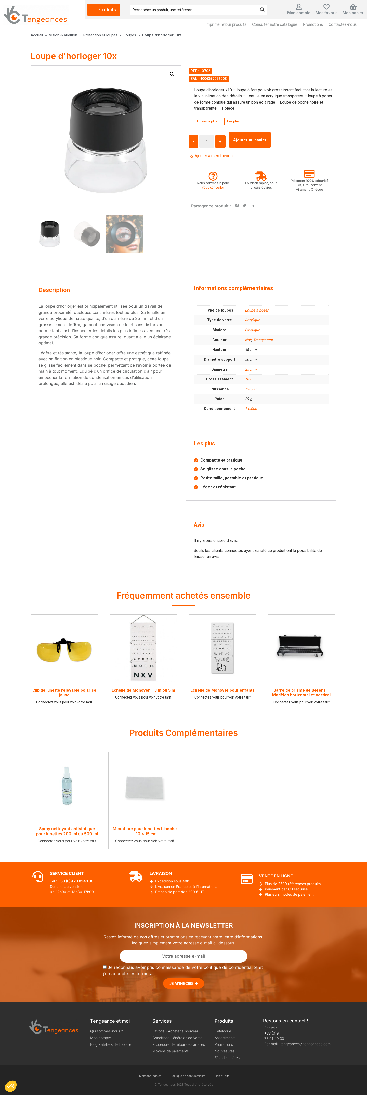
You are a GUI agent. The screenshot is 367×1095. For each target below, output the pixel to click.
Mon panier (353, 12)
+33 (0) (64, 881)
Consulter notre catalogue (274, 24)
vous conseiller (213, 187)
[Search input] (194, 9)
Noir (248, 340)
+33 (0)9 (271, 1033)
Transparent (263, 340)
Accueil (37, 35)
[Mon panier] (353, 7)
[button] (172, 74)
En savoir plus (207, 121)
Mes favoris (326, 12)
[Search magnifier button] (262, 10)
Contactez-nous (343, 24)
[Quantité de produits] (206, 141)
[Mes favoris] (326, 7)
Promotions (313, 24)
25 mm (251, 369)
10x (248, 379)
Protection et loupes (100, 35)
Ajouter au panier (250, 140)
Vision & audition (63, 35)
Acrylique (252, 320)
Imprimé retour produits (226, 24)
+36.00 (250, 389)
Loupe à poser (256, 310)
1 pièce (251, 409)
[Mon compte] (299, 7)
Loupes (130, 35)
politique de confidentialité (231, 967)
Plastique (252, 330)
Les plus (233, 121)
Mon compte (298, 12)
